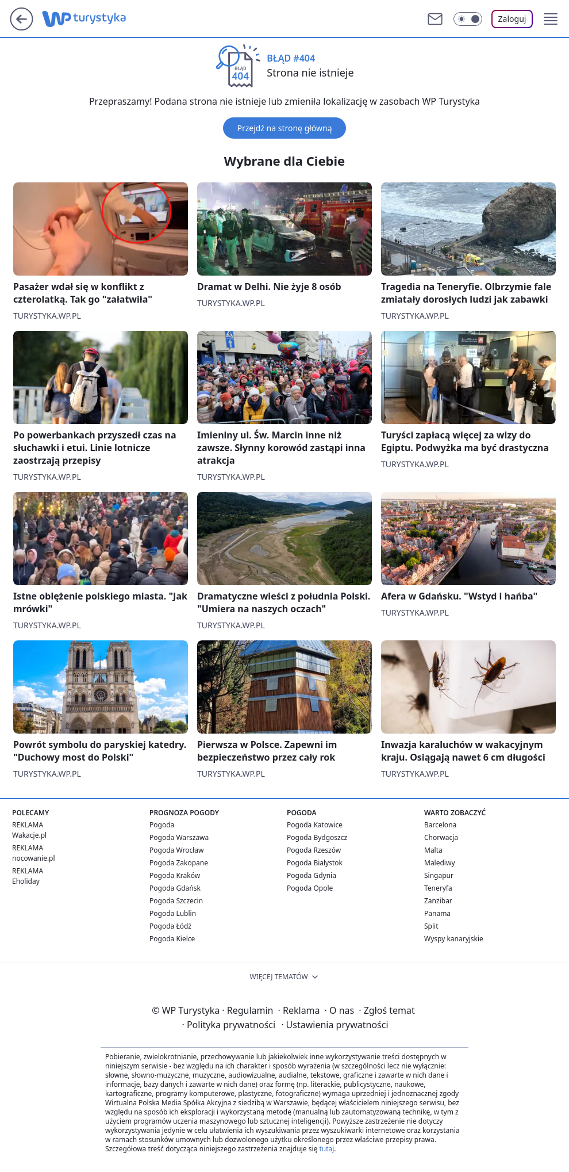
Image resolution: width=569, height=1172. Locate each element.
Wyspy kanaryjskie (453, 939)
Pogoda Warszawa (179, 837)
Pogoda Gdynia (311, 875)
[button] (550, 19)
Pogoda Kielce (172, 939)
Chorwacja (441, 837)
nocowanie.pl (33, 858)
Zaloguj (512, 18)
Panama (437, 913)
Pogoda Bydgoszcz (317, 837)
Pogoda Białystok (315, 863)
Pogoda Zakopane (178, 863)
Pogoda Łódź (170, 926)
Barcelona (440, 825)
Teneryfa (438, 888)
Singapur (438, 875)
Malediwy (439, 863)
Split (431, 926)
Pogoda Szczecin (176, 901)
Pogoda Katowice (315, 825)
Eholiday (26, 881)
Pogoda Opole (310, 888)
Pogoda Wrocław (176, 850)
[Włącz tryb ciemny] (467, 19)
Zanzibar (438, 901)
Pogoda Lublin (172, 913)
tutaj (326, 1149)
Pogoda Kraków (174, 875)
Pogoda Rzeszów (314, 850)
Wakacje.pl (29, 835)
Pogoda (161, 825)
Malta (433, 850)
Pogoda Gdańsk (175, 888)
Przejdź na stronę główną (284, 128)
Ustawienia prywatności (334, 1024)
